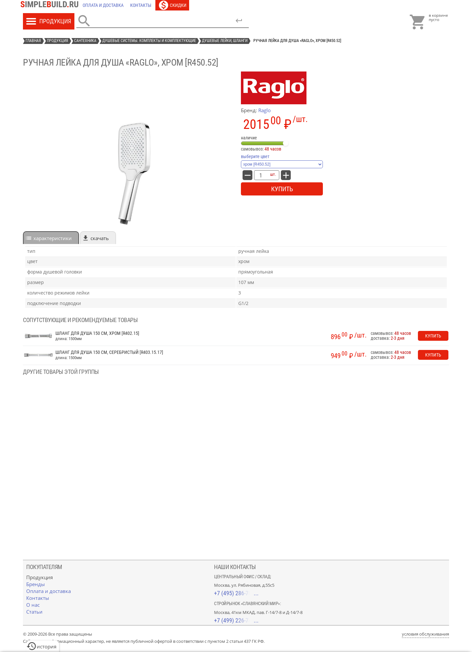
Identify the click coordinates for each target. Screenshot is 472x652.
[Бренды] (35, 584)
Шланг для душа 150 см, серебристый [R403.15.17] (109, 352)
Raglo (264, 110)
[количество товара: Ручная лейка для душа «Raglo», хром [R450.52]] (260, 175)
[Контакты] (141, 5)
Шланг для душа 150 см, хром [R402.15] (97, 333)
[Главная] (51, 5)
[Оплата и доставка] (103, 5)
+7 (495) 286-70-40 (236, 593)
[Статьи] (34, 611)
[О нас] (33, 604)
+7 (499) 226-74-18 (236, 620)
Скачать (99, 238)
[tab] (51, 237)
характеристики (52, 238)
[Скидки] (172, 5)
